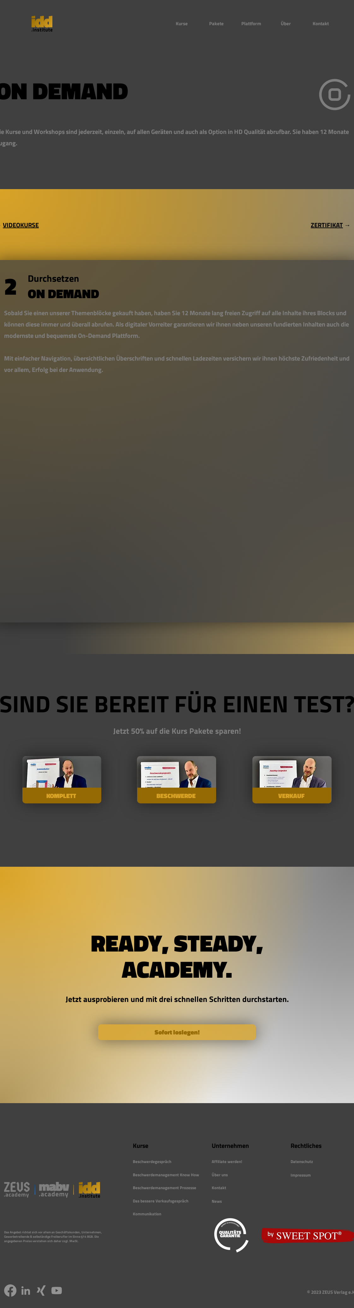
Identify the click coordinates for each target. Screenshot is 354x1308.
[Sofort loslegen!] (177, 1032)
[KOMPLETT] (61, 795)
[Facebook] (10, 1290)
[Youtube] (56, 1290)
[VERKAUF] (291, 795)
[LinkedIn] (26, 1290)
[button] (181, 24)
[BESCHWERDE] (176, 795)
